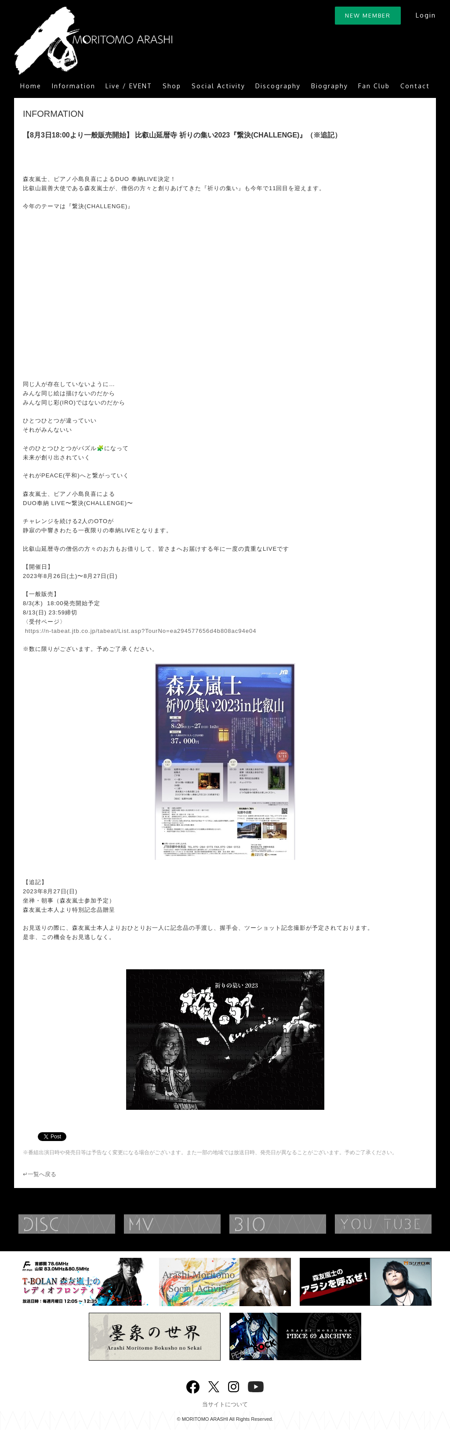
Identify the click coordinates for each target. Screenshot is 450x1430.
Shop (172, 86)
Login (425, 15)
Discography (278, 86)
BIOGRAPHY (295, 1224)
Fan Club (374, 86)
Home (30, 86)
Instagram (233, 1385)
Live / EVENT (128, 86)
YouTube (256, 1385)
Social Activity (218, 86)
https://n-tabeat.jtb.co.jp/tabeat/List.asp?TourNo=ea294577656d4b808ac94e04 (141, 631)
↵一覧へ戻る (39, 1174)
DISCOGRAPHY (84, 1224)
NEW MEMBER (368, 15)
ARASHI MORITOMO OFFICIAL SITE (93, 41)
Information (73, 86)
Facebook (193, 1385)
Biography (329, 86)
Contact (415, 86)
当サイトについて (225, 1404)
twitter (213, 1385)
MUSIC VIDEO (190, 1224)
